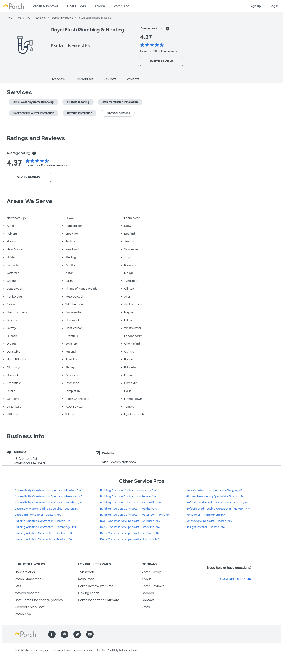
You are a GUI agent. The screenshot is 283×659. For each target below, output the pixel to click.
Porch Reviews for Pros (95, 586)
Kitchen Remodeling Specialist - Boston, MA (214, 496)
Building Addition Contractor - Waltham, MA (129, 508)
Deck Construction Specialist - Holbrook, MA (129, 539)
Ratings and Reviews (36, 138)
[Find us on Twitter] (77, 634)
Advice (99, 6)
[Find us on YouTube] (90, 634)
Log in (274, 6)
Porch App (121, 6)
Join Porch (86, 572)
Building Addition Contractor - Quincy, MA (128, 490)
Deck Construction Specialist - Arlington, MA (130, 521)
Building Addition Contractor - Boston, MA (43, 521)
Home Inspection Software (98, 600)
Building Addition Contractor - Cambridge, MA (45, 527)
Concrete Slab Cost (30, 607)
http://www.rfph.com (119, 462)
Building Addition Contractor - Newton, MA (43, 539)
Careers (148, 593)
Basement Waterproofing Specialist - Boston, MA (47, 508)
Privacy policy (84, 650)
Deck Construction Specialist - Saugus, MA (214, 490)
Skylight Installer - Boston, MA (205, 527)
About (146, 579)
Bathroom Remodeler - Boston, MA (38, 515)
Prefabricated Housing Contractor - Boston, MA (217, 502)
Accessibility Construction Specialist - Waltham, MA (49, 502)
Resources (86, 579)
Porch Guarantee (28, 579)
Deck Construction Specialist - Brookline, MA (130, 527)
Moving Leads (88, 593)
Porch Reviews (153, 586)
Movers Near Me (27, 593)
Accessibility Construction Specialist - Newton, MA (48, 496)
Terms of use (61, 650)
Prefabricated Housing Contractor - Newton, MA (217, 508)
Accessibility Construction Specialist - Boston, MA (48, 490)
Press (146, 607)
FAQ (18, 586)
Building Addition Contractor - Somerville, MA (130, 502)
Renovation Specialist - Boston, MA (208, 521)
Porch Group (151, 572)
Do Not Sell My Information (117, 650)
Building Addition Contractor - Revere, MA (128, 496)
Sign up (255, 6)
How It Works (25, 572)
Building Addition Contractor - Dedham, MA (44, 533)
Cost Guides (76, 6)
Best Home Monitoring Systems (39, 600)
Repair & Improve (45, 6)
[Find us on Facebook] (52, 634)
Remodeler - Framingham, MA (205, 515)
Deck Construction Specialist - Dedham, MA (129, 533)
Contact (148, 600)
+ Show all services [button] (117, 113)
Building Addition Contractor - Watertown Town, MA (135, 515)
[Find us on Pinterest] (64, 634)
